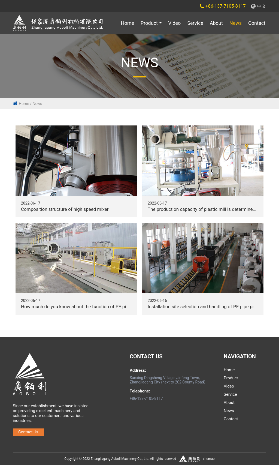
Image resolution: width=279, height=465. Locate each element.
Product (149, 23)
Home (127, 23)
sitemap (209, 459)
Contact (256, 23)
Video (174, 23)
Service (195, 23)
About (216, 23)
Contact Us (28, 432)
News (235, 23)
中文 (258, 6)
